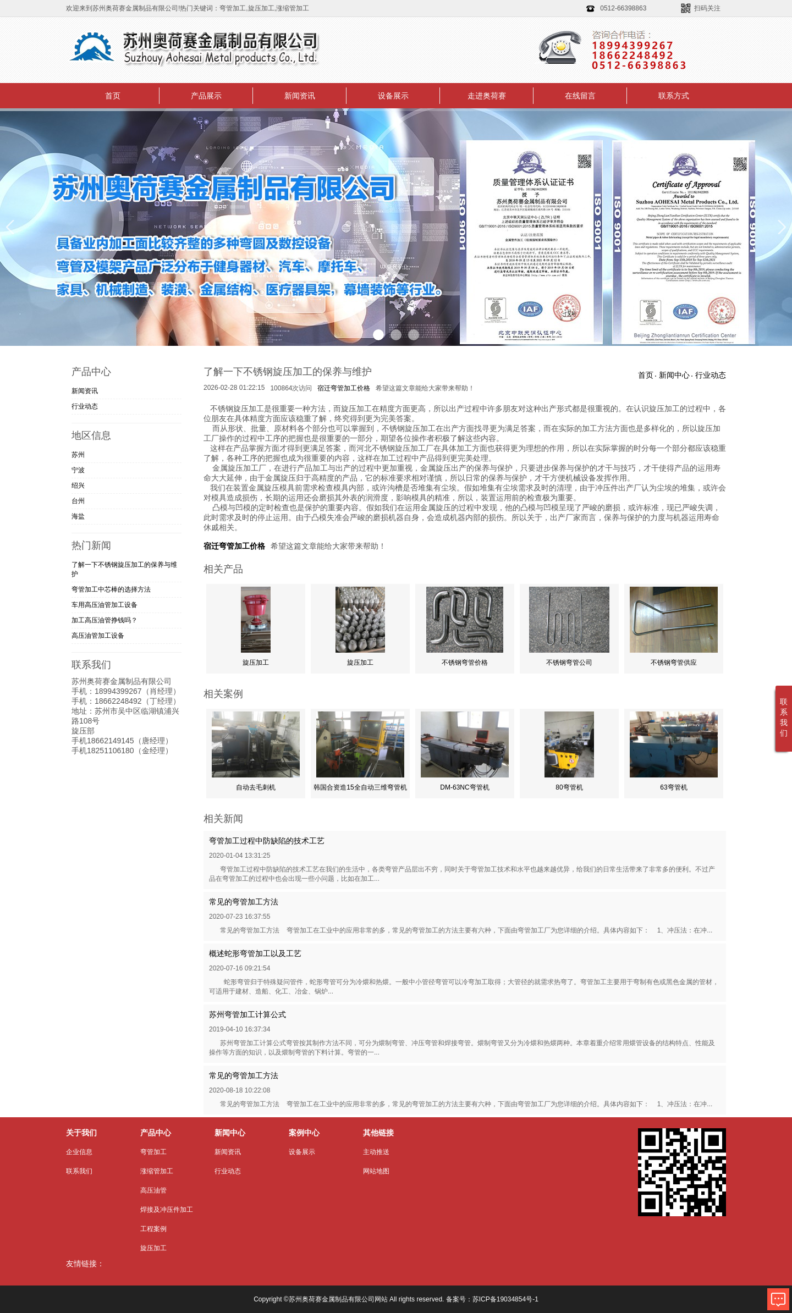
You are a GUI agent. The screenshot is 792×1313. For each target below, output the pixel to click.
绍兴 (78, 485)
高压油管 (153, 1190)
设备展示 (393, 95)
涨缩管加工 (156, 1171)
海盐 (78, 516)
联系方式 (673, 95)
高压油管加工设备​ (98, 635)
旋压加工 (153, 1248)
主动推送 (376, 1152)
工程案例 (153, 1229)
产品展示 (206, 95)
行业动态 (85, 406)
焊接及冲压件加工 (166, 1209)
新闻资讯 (299, 95)
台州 (78, 501)
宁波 (78, 470)
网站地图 (376, 1171)
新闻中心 (674, 375)
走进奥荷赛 (487, 95)
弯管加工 (153, 1152)
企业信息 (79, 1152)
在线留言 (580, 95)
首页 (112, 95)
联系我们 (79, 1171)
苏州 (78, 455)
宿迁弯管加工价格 (343, 388)
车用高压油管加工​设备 (105, 605)
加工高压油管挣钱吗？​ (105, 620)
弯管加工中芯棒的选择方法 (111, 589)
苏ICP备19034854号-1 (505, 1299)
